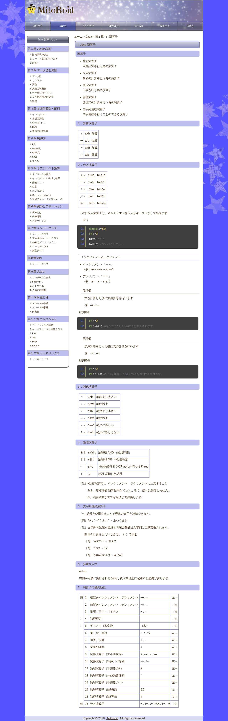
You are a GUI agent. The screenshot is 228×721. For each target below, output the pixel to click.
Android (88, 25)
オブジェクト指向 (41, 174)
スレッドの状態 (40, 307)
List (34, 333)
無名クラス (38, 250)
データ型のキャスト (42, 92)
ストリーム (38, 285)
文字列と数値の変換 (42, 96)
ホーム (78, 36)
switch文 (36, 148)
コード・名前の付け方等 (45, 58)
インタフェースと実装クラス (47, 329)
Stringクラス (38, 122)
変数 (34, 84)
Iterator (36, 345)
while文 (36, 152)
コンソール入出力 (41, 277)
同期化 (35, 311)
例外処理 (37, 216)
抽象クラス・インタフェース (47, 199)
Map (34, 341)
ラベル (35, 160)
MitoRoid (50, 9)
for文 (34, 156)
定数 (34, 101)
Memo (164, 25)
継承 (34, 186)
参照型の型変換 (40, 130)
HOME (38, 25)
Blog (190, 25)
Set (34, 337)
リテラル (37, 80)
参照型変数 (38, 118)
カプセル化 (38, 190)
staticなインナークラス (44, 242)
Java (63, 25)
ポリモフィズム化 (41, 194)
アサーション (39, 220)
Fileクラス (37, 281)
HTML (139, 25)
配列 (34, 126)
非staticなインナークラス (45, 238)
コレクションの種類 (42, 325)
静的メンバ (38, 182)
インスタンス (39, 114)
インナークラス (40, 234)
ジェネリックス (40, 359)
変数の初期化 (39, 88)
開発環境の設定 (40, 54)
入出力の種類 (39, 290)
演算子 (35, 62)
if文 (34, 144)
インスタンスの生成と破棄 (46, 178)
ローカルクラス (40, 246)
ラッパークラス (40, 264)
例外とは (37, 212)
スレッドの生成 (40, 303)
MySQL (113, 25)
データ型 (37, 76)
